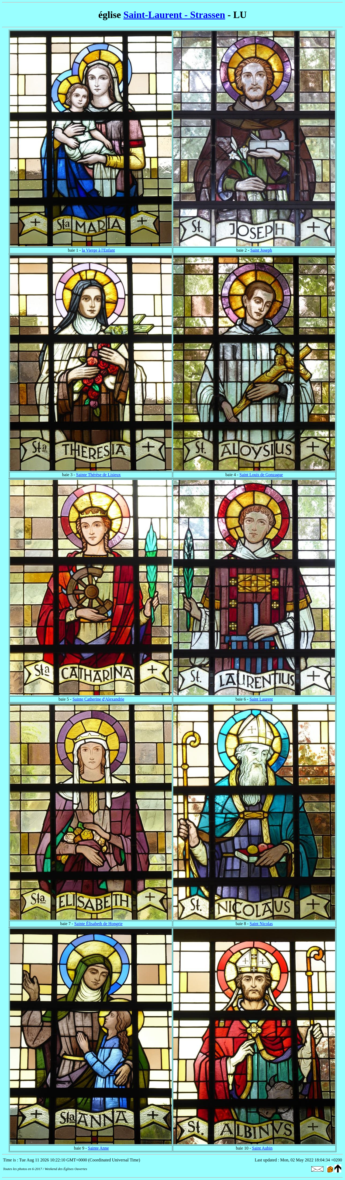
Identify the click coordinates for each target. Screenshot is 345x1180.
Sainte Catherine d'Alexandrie (98, 699)
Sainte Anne (98, 1148)
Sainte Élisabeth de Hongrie (98, 923)
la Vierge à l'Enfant (98, 250)
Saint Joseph (261, 250)
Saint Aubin (262, 1148)
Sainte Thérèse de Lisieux (98, 474)
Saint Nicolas (261, 923)
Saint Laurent (261, 699)
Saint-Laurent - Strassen (174, 14)
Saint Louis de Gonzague (261, 474)
